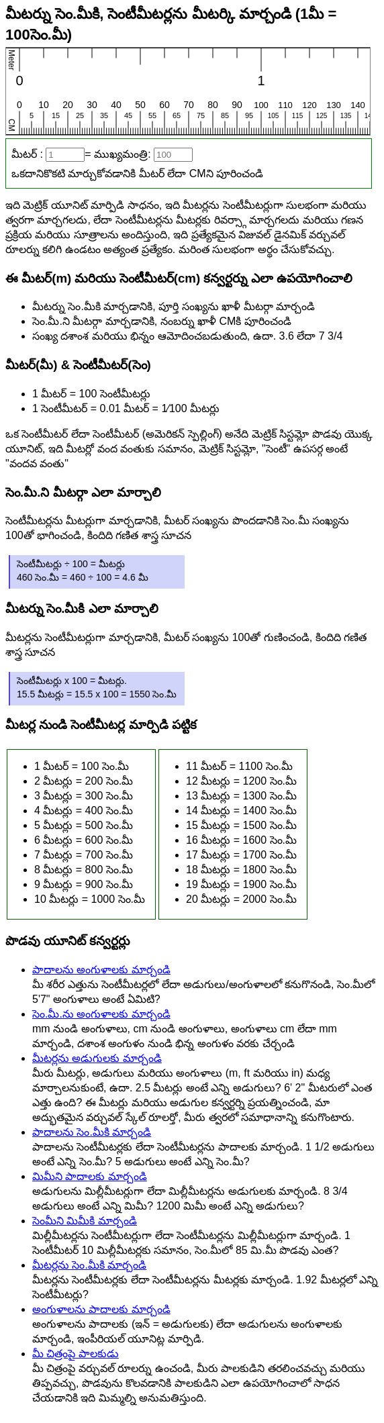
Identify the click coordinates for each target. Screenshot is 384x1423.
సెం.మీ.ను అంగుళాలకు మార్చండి (101, 1014)
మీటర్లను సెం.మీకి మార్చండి (89, 1265)
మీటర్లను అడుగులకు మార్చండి (97, 1058)
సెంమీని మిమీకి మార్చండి (84, 1220)
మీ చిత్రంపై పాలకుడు (75, 1353)
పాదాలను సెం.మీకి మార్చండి (91, 1132)
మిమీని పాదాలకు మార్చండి (89, 1176)
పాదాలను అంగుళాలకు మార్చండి (101, 969)
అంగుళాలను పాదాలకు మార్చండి (101, 1309)
